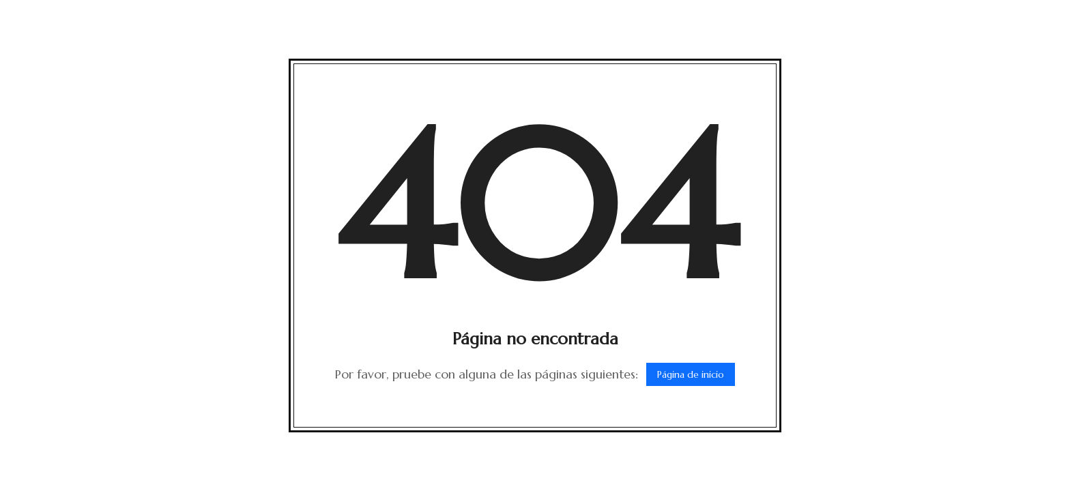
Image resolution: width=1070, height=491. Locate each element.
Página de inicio (690, 374)
